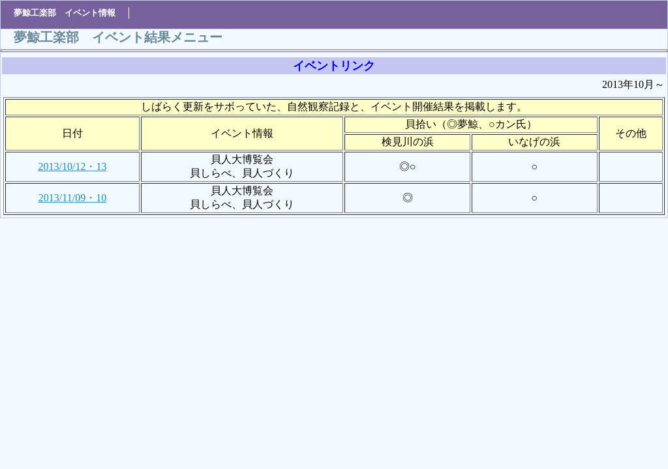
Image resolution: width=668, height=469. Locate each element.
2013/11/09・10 (72, 197)
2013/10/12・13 (72, 166)
